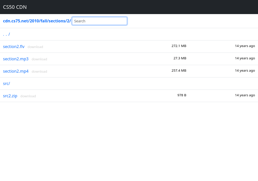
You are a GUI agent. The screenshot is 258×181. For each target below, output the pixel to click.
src (6, 83)
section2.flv (13, 46)
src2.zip (10, 96)
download (35, 46)
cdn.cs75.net (15, 21)
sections (57, 21)
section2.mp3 (15, 59)
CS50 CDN (15, 7)
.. (5, 34)
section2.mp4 (15, 71)
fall (44, 21)
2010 (34, 21)
